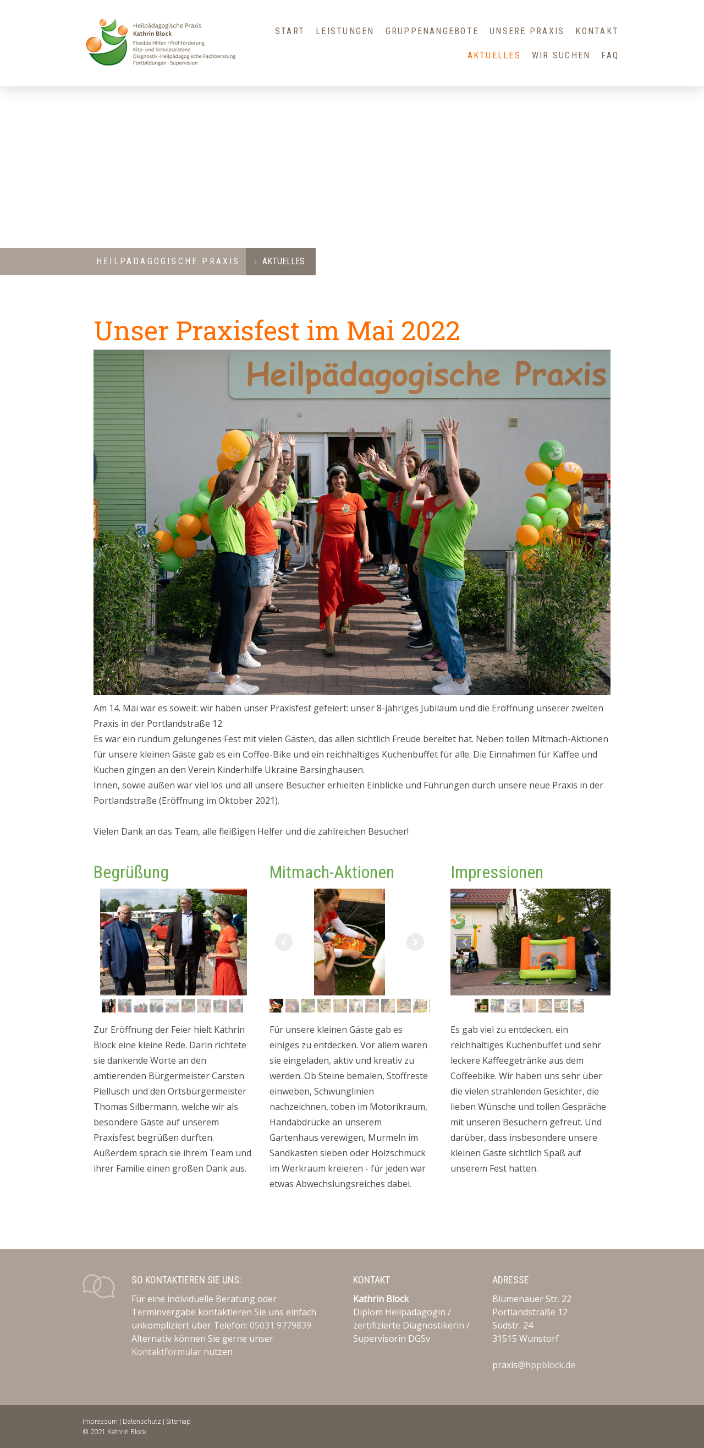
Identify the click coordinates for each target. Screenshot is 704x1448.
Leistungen (345, 31)
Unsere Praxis (527, 31)
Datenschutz (142, 1421)
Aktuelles (494, 55)
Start (290, 31)
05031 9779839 (280, 1325)
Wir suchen (561, 55)
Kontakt (597, 31)
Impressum (100, 1421)
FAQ (610, 55)
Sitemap (178, 1421)
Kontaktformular (166, 1352)
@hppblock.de (546, 1365)
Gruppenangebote (432, 31)
